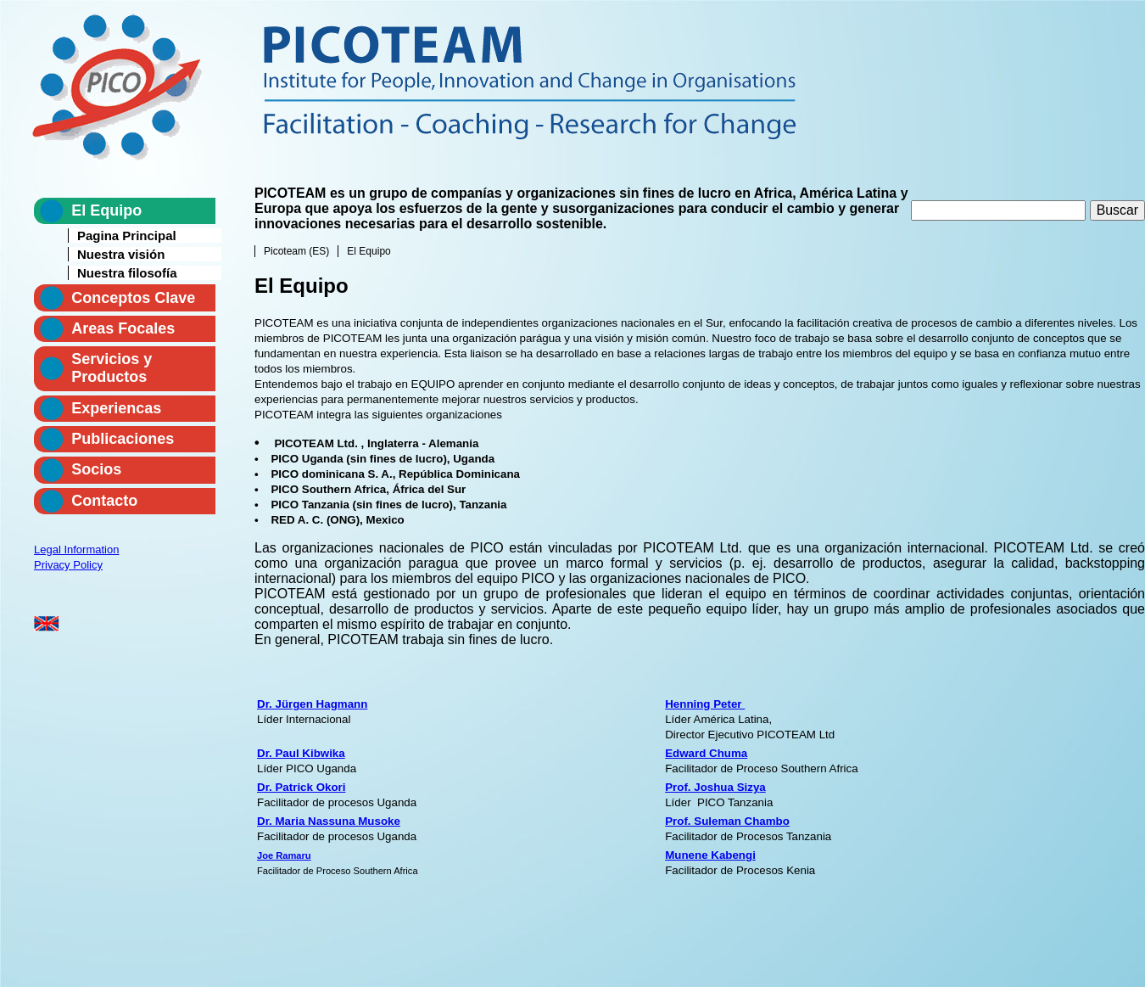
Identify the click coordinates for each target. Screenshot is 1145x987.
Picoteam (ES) (296, 251)
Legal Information (76, 549)
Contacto (104, 500)
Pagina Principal (126, 235)
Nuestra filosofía (127, 273)
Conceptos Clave (133, 297)
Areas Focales (123, 328)
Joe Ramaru (284, 855)
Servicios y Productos (111, 367)
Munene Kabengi (710, 855)
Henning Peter (705, 704)
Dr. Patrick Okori (301, 787)
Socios (96, 469)
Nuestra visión (121, 254)
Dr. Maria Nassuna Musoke (328, 821)
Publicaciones (122, 438)
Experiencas (116, 408)
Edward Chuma (706, 753)
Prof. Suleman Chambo (727, 821)
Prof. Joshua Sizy (712, 787)
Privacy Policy (68, 564)
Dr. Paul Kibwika (301, 753)
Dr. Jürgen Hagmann (312, 704)
